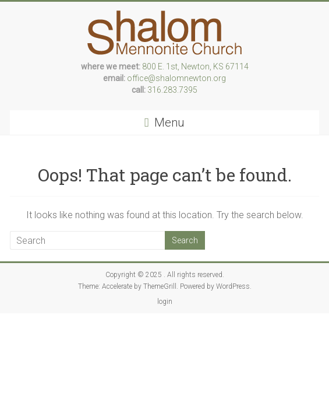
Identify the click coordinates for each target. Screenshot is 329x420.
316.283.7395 (172, 89)
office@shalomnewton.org (176, 78)
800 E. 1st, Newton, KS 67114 (195, 66)
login (164, 302)
